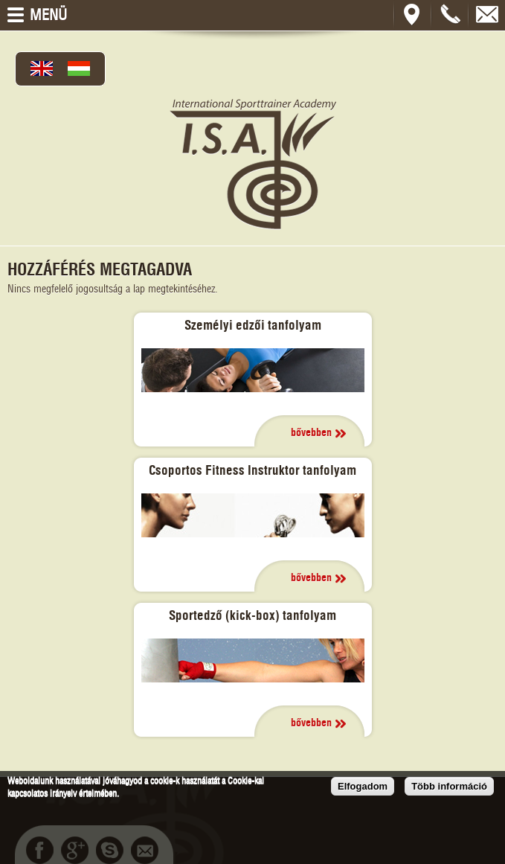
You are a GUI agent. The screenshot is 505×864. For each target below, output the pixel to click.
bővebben (311, 433)
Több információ (449, 786)
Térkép (412, 15)
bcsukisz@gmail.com (487, 15)
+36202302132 (450, 15)
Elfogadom (362, 786)
